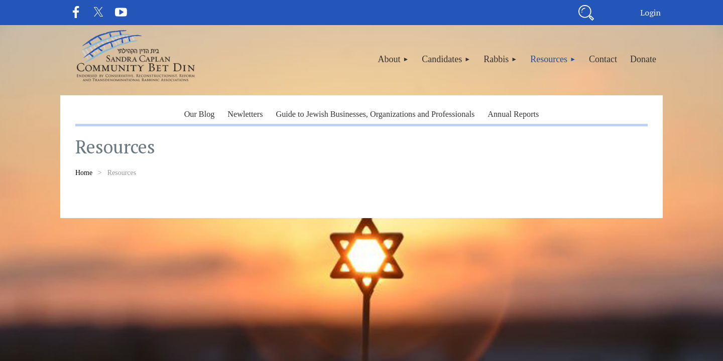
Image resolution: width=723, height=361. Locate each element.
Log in (650, 12)
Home (83, 172)
